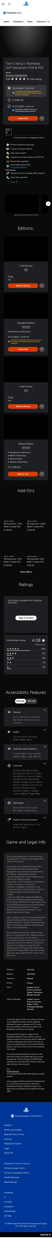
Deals (30, 21)
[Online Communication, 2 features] (26, 823)
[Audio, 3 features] (26, 735)
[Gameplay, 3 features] (26, 806)
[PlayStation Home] (26, 4)
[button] (19, 167)
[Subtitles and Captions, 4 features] (26, 752)
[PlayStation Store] (13, 13)
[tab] (20, 701)
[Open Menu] (3, 4)
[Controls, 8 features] (26, 779)
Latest (6, 21)
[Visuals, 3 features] (26, 716)
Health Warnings (13, 1071)
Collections (18, 21)
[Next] (48, 203)
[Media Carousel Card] (21, 203)
